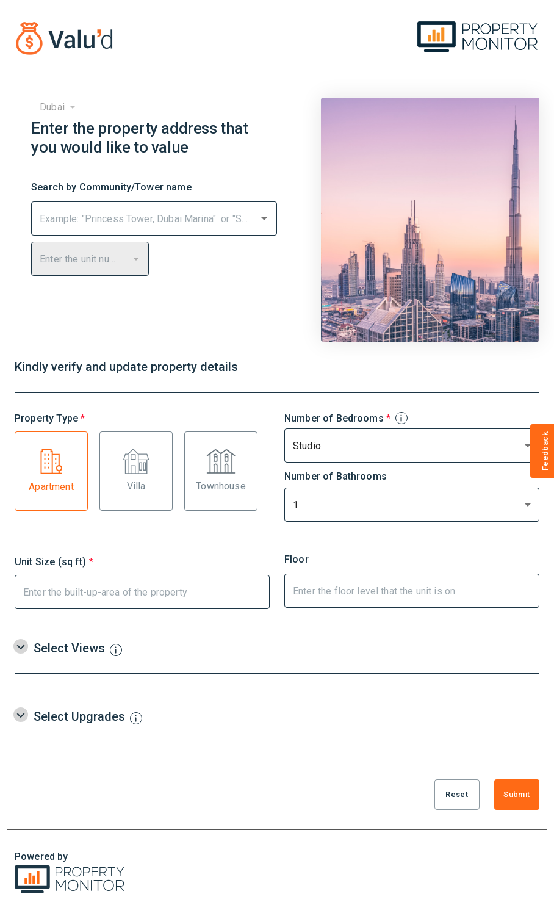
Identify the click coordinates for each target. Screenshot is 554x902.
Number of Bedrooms (345, 417)
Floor (296, 560)
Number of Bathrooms (335, 477)
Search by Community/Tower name (111, 187)
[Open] (264, 218)
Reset (457, 794)
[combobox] (145, 218)
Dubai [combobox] (52, 107)
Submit (516, 794)
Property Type (50, 417)
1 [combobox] (295, 505)
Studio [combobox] (307, 446)
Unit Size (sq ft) (54, 561)
